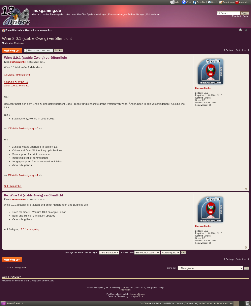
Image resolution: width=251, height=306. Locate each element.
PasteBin (201, 2)
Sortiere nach (140, 252)
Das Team (145, 303)
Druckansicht (240, 29)
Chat (188, 2)
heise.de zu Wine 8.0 (16, 81)
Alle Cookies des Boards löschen (216, 303)
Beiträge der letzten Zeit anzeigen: (92, 252)
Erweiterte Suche (240, 16)
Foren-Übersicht (14, 30)
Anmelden (244, 2)
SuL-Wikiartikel (13, 186)
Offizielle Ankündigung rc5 (23, 128)
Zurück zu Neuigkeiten (15, 267)
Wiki (177, 2)
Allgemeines (31, 30)
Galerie (214, 2)
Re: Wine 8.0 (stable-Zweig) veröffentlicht (33, 195)
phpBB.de (138, 296)
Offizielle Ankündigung (17, 74)
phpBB (124, 287)
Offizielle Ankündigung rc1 (23, 175)
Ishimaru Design (137, 294)
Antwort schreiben (12, 50)
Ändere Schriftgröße (246, 30)
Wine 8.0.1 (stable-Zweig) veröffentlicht (37, 38)
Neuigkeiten (45, 30)
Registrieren (228, 2)
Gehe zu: (171, 268)
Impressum (125, 290)
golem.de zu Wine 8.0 (16, 85)
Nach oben (246, 189)
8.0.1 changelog (30, 229)
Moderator (19, 43)
